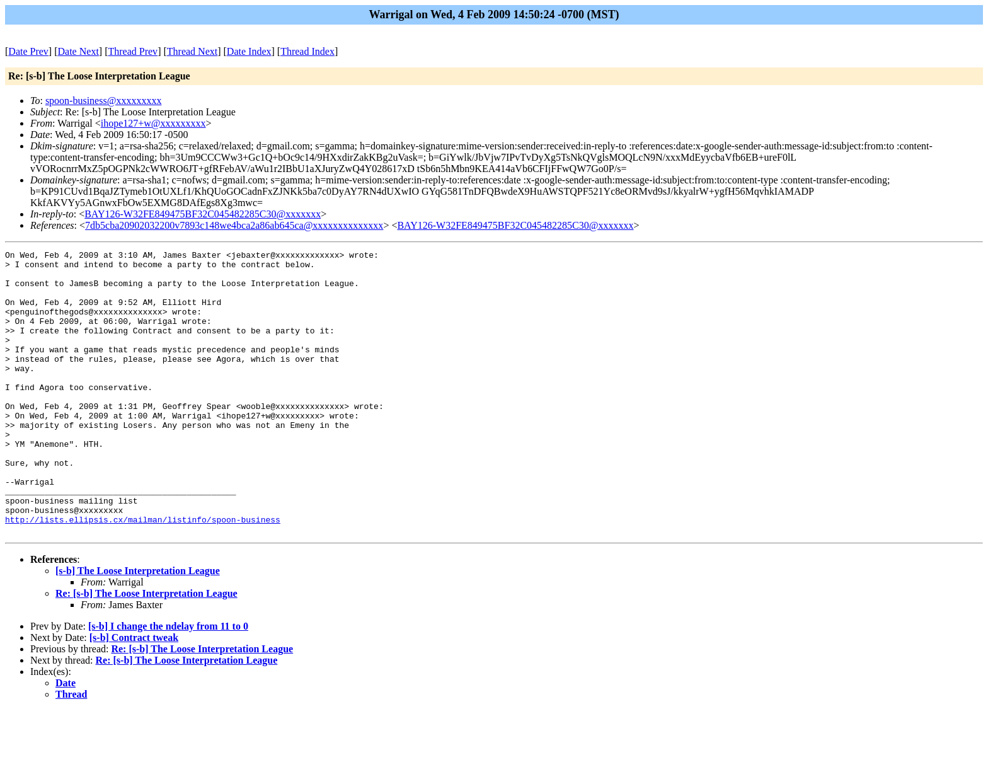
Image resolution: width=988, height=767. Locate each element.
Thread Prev (133, 51)
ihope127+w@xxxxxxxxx (153, 123)
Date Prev (28, 51)
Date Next (78, 51)
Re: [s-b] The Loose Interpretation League (146, 650)
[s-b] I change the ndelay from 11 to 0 (168, 683)
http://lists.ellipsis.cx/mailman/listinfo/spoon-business (142, 574)
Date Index (249, 51)
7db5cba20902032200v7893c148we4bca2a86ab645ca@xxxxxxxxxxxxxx (234, 225)
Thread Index (307, 51)
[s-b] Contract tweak (133, 694)
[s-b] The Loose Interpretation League (137, 627)
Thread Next (192, 51)
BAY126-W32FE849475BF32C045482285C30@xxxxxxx (202, 214)
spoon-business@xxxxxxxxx (103, 100)
